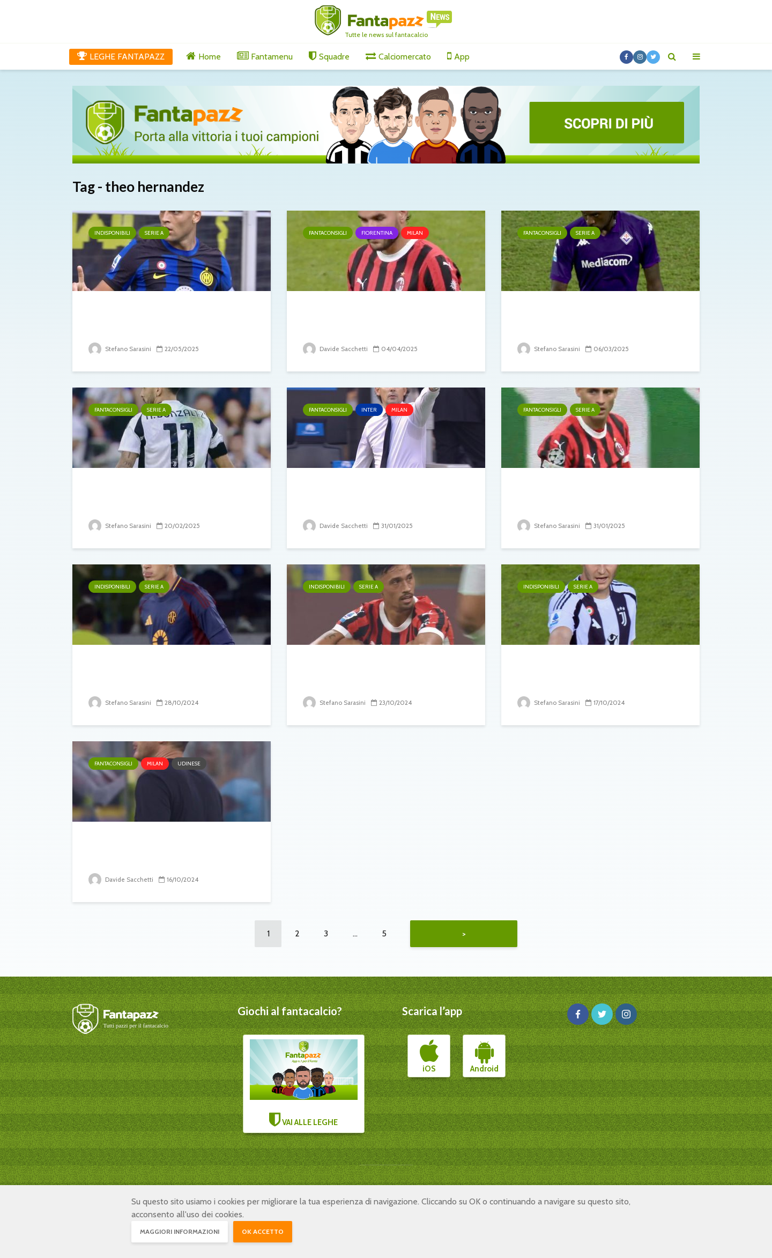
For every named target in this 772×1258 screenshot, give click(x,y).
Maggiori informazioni (179, 1231)
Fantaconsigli (328, 232)
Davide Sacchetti (336, 349)
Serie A (154, 232)
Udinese (189, 763)
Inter (369, 409)
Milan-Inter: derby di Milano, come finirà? (378, 496)
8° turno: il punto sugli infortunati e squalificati (580, 673)
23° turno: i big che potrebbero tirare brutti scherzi (598, 496)
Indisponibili (112, 232)
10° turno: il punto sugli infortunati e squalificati (151, 673)
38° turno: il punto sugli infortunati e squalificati (151, 319)
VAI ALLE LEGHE (304, 1086)
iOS (429, 1059)
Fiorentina (376, 232)
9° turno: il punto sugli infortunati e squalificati (366, 673)
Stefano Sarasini (120, 349)
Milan (415, 232)
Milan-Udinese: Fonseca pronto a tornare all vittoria (171, 850)
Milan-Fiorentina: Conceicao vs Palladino (385, 319)
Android (484, 1059)
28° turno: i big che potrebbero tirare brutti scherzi (598, 319)
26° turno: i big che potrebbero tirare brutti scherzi (169, 496)
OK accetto (263, 1231)
